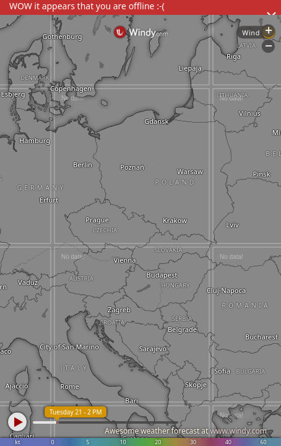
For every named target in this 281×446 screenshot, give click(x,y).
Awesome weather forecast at (186, 431)
